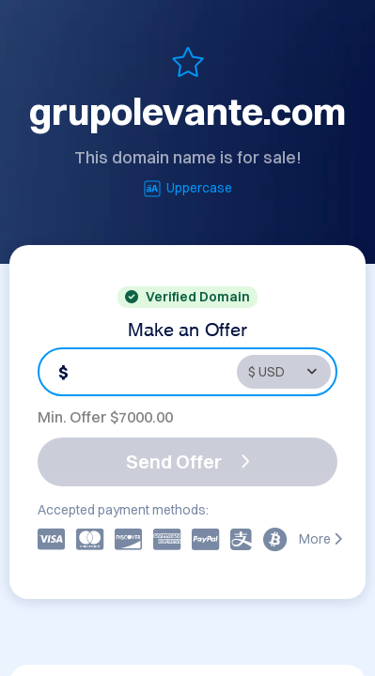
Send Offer (188, 461)
